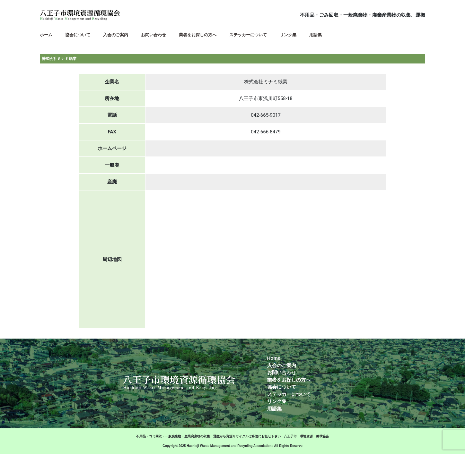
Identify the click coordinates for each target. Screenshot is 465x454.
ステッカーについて (289, 394)
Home (274, 358)
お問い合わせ (281, 372)
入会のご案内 (281, 365)
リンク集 (276, 401)
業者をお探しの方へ (289, 380)
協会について (281, 387)
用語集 (274, 408)
